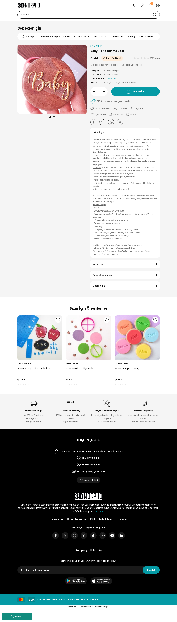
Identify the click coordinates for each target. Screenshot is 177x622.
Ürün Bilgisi (99, 132)
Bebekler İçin (29, 28)
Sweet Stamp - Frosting (127, 368)
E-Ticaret (82, 607)
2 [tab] (54, 117)
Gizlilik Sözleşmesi (76, 519)
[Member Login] (143, 5)
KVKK (93, 519)
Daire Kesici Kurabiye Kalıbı (79, 368)
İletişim (123, 519)
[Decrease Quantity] (92, 91)
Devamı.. (99, 511)
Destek (17, 616)
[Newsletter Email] (88, 570)
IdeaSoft (72, 607)
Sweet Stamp (24, 363)
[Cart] (150, 5)
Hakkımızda (57, 519)
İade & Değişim (107, 519)
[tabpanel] (52, 79)
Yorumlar (98, 264)
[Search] (88, 15)
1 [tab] (50, 117)
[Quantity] (99, 91)
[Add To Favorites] (100, 108)
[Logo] (28, 5)
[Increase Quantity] (105, 91)
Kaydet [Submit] (151, 570)
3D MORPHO (72, 363)
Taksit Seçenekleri (103, 274)
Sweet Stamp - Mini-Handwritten (34, 368)
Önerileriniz (99, 285)
